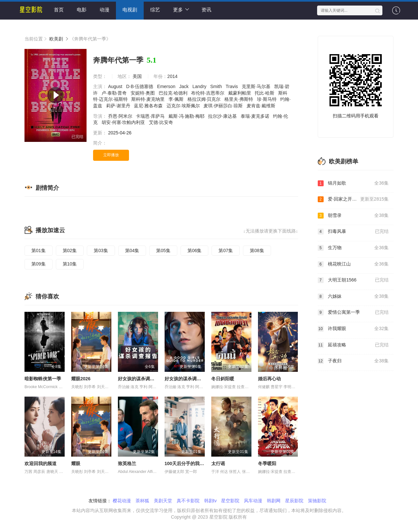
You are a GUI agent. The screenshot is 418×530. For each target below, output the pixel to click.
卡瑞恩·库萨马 (151, 116)
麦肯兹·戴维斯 (262, 105)
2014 (172, 76)
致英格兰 (127, 463)
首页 (59, 9)
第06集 (194, 250)
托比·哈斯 (265, 93)
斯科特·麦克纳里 (148, 99)
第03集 (101, 250)
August (115, 86)
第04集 (132, 250)
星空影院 (230, 500)
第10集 (70, 263)
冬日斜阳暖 (222, 378)
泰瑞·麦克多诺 (256, 116)
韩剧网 (274, 500)
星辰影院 (294, 500)
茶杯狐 (142, 500)
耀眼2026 (80, 378)
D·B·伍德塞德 (140, 86)
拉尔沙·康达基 (223, 116)
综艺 (155, 9)
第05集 (163, 250)
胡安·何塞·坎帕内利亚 (124, 122)
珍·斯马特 (267, 99)
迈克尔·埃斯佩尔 (184, 105)
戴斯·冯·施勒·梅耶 (187, 116)
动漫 (104, 9)
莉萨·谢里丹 (119, 105)
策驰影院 (317, 500)
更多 (181, 9)
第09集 (38, 263)
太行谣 (218, 463)
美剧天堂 (163, 500)
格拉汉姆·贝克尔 (204, 99)
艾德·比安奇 (161, 122)
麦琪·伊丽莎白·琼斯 (223, 105)
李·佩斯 (177, 99)
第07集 (225, 250)
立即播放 (111, 155)
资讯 (206, 9)
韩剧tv (210, 500)
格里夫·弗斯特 (239, 99)
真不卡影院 (188, 500)
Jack (184, 86)
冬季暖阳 (267, 463)
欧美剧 (56, 38)
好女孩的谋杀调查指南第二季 (147, 378)
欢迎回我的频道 (40, 463)
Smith (216, 86)
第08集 (257, 250)
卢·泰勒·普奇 (115, 93)
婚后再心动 (269, 378)
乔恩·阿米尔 (121, 116)
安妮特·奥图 (143, 93)
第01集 (38, 250)
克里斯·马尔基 (257, 86)
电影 (82, 9)
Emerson (167, 86)
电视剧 (129, 9)
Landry (200, 86)
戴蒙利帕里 (240, 93)
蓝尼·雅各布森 (149, 105)
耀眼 (75, 463)
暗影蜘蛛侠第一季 (42, 378)
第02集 (70, 250)
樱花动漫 (122, 500)
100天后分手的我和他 (187, 463)
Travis (232, 86)
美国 (137, 76)
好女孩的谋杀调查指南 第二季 (195, 378)
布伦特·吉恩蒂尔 (208, 93)
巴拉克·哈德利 (174, 93)
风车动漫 (253, 500)
